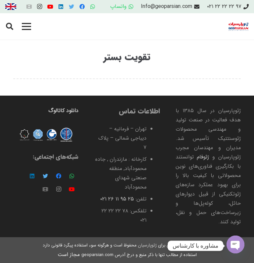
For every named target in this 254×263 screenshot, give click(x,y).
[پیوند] (10, 6)
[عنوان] (29, 6)
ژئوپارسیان (147, 245)
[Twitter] (71, 6)
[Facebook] (82, 6)
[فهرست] (26, 26)
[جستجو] (10, 26)
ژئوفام (203, 157)
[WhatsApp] (92, 6)
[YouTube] (50, 6)
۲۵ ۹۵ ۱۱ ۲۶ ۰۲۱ (117, 199)
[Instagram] (39, 6)
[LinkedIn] (61, 6)
